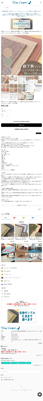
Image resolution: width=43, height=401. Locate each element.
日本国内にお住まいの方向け (21, 129)
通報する (39, 209)
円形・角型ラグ (7, 271)
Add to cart (21, 125)
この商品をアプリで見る (21, 205)
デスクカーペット (8, 274)
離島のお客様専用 (8, 284)
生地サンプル (7, 281)
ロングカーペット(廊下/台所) (10, 268)
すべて (5, 217)
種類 (2, 108)
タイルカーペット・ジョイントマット (12, 277)
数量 (2, 114)
